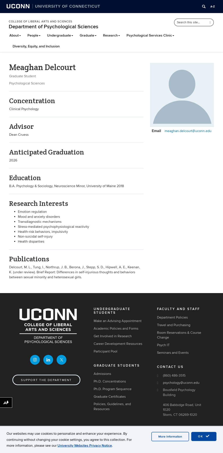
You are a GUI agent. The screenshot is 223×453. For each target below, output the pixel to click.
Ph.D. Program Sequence (113, 389)
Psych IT (163, 345)
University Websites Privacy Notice (84, 445)
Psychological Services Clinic (150, 35)
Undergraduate (60, 35)
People (34, 35)
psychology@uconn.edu (181, 383)
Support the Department (46, 380)
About (15, 35)
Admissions (102, 374)
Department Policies (172, 317)
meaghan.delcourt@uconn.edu (188, 131)
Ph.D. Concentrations (110, 381)
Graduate (88, 35)
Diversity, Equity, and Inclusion (36, 46)
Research (111, 35)
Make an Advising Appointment (118, 321)
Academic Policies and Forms (116, 328)
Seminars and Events (173, 353)
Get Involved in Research (113, 336)
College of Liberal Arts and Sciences (40, 21)
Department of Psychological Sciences (53, 26)
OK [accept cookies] (204, 436)
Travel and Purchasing (173, 325)
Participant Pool (105, 351)
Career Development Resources (118, 344)
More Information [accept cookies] (170, 436)
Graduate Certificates (110, 396)
